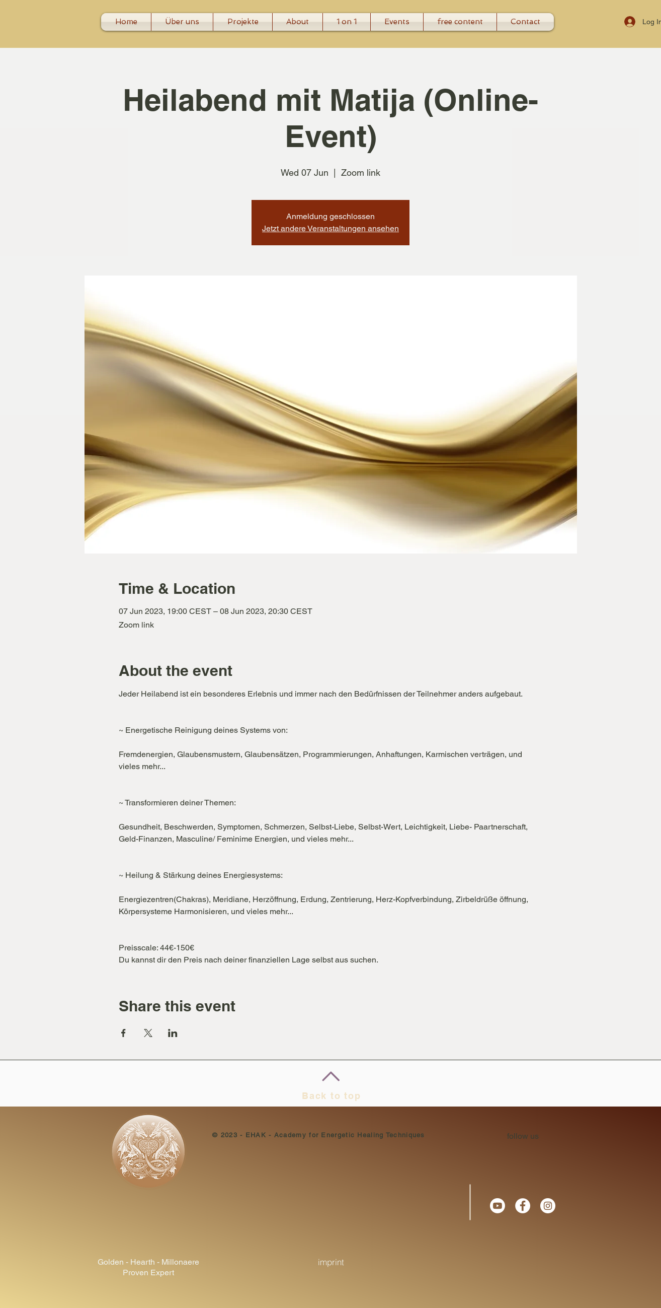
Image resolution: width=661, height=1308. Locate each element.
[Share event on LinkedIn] (173, 1033)
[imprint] (331, 1262)
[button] (346, 22)
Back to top (331, 1095)
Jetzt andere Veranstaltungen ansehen (330, 228)
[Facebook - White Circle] (522, 1205)
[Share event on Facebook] (123, 1033)
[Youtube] (497, 1205)
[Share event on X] (148, 1033)
